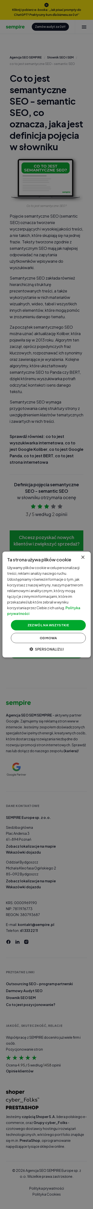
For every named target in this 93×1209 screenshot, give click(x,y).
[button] (47, 649)
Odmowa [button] (48, 638)
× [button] (83, 557)
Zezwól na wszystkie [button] (48, 625)
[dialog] (46, 605)
